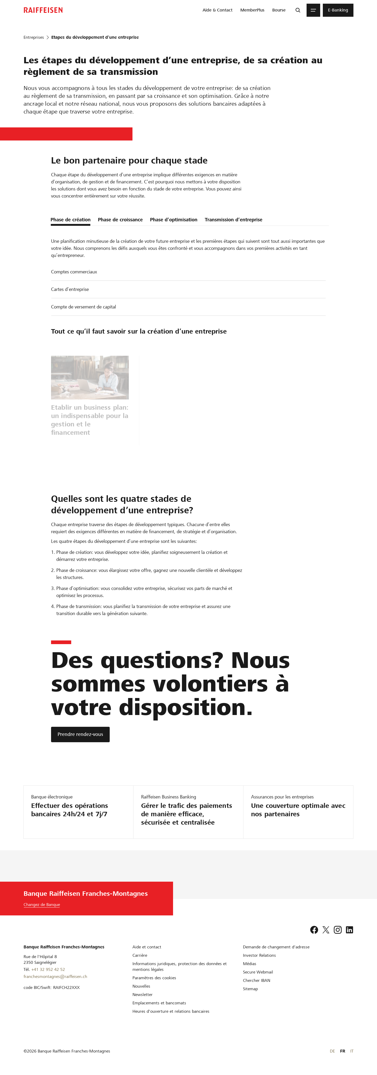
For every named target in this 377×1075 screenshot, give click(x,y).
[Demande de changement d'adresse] (276, 946)
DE (332, 1051)
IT (351, 1051)
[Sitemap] (250, 988)
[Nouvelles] (141, 986)
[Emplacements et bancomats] (159, 1002)
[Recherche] (298, 10)
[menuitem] (218, 10)
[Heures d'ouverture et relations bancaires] (170, 1011)
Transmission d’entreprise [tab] (233, 219)
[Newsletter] (142, 994)
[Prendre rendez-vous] (80, 734)
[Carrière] (139, 955)
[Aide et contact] (146, 946)
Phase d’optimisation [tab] (173, 219)
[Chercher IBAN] (256, 980)
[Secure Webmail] (258, 972)
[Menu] (313, 10)
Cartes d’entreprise (70, 289)
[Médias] (249, 963)
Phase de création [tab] (71, 219)
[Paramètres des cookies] (154, 977)
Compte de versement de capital (83, 306)
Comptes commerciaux (74, 271)
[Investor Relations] (259, 955)
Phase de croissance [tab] (120, 219)
